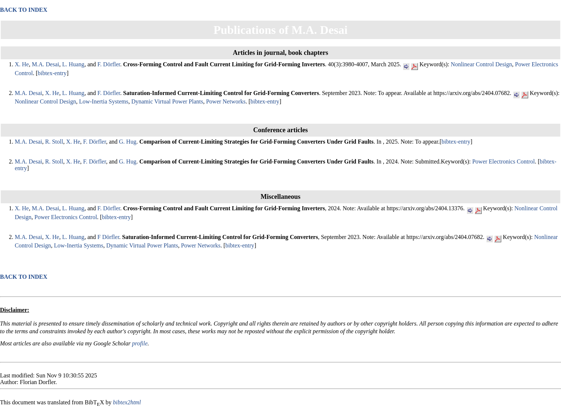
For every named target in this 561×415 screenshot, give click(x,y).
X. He (22, 64)
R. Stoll (54, 141)
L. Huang (73, 64)
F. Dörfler (108, 64)
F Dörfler (108, 237)
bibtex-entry (52, 73)
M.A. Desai (45, 64)
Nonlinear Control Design (481, 64)
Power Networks (226, 101)
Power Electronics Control (503, 161)
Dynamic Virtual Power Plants (167, 101)
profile (140, 343)
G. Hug (127, 141)
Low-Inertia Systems (103, 101)
